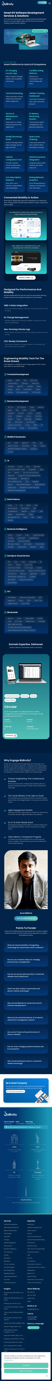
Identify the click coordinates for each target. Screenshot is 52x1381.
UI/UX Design (7, 1233)
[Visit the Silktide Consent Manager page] (47, 1376)
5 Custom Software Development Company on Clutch (22, 1127)
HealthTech (30, 1224)
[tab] (26, 946)
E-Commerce (31, 1261)
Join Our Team (31, 1295)
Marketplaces (31, 1270)
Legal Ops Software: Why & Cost (13, 1335)
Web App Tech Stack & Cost (12, 1303)
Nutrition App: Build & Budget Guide (14, 1323)
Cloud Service (8, 1252)
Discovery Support (9, 1267)
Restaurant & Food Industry (35, 1279)
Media (29, 1301)
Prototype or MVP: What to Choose (14, 1339)
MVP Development (9, 1270)
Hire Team (7, 1279)
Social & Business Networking (35, 1240)
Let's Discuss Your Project (15, 1091)
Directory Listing (32, 1246)
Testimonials (31, 1298)
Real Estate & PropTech (34, 1264)
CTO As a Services (9, 1264)
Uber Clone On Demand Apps (36, 1249)
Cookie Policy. (8, 1360)
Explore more (11, 736)
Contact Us (33, 1327)
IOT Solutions (31, 1243)
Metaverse (7, 1261)
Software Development (10, 1224)
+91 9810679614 (30, 1123)
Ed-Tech (29, 1258)
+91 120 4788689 (20, 1123)
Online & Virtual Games (34, 1282)
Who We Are (31, 1292)
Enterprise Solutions (33, 1252)
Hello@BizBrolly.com (33, 1309)
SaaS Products (31, 1230)
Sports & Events (31, 1276)
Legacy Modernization (10, 1276)
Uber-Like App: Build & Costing (13, 1346)
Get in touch (42, 2)
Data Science (8, 1246)
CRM (28, 1255)
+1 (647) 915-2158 (8, 1123)
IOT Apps (6, 1240)
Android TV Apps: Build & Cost (12, 1326)
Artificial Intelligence (10, 1243)
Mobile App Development (11, 1227)
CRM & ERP (7, 1236)
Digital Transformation (10, 1230)
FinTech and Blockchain (34, 1236)
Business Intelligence (10, 1249)
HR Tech (29, 1233)
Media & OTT (31, 1273)
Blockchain (7, 1258)
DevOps (6, 1255)
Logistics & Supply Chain (34, 1227)
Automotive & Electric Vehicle (36, 1267)
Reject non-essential (26, 1371)
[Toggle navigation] (49, 3)
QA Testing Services (10, 1282)
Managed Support (9, 1273)
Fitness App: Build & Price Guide (13, 1342)
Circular (10, 707)
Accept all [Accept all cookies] (26, 1365)
